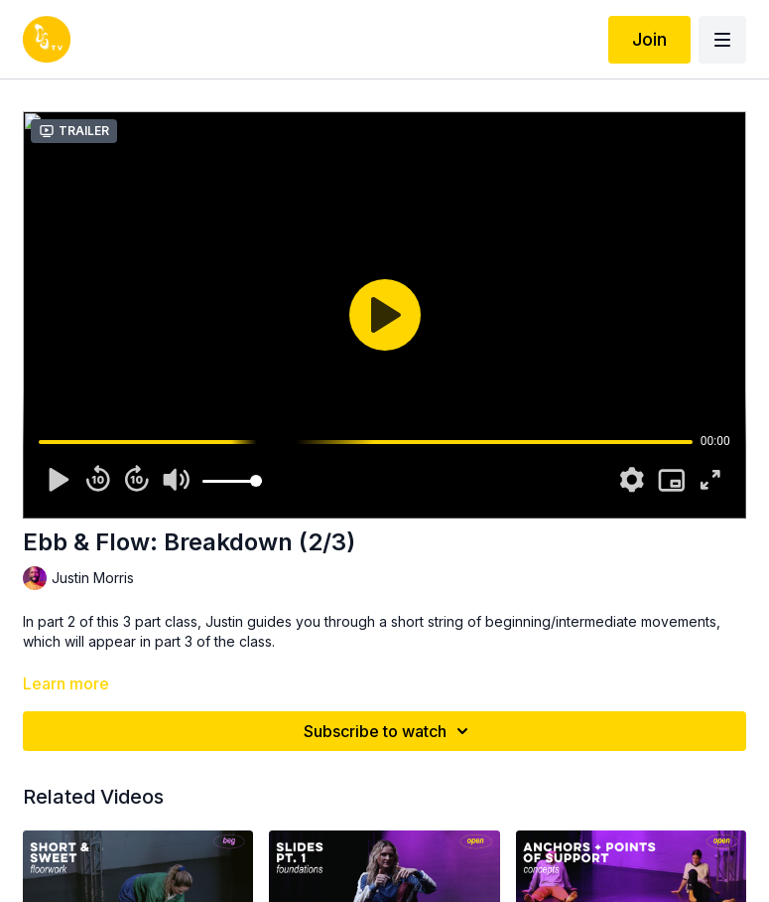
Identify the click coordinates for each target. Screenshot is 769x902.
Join (649, 39)
